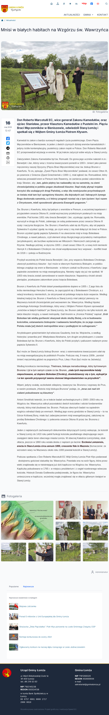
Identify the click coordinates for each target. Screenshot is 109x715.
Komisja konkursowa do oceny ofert (30, 636)
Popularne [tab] (14, 586)
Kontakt (102, 14)
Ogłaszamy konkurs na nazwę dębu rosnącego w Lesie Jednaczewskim (47, 647)
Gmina (88, 14)
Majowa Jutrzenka (22, 606)
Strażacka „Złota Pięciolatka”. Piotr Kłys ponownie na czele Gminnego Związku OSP (52, 626)
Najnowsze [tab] (28, 586)
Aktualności (72, 14)
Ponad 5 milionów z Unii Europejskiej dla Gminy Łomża (39, 616)
